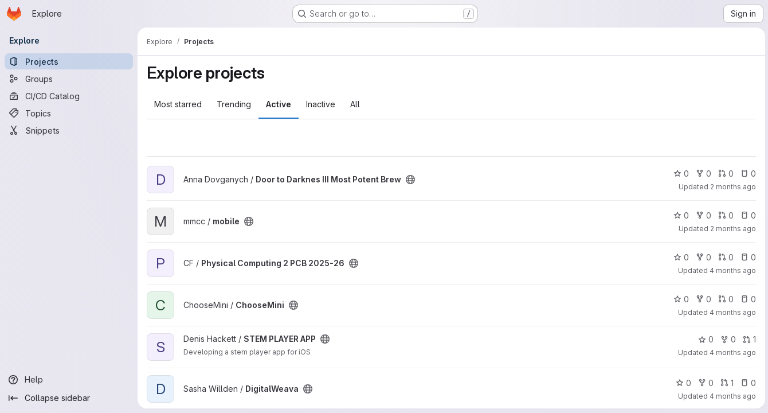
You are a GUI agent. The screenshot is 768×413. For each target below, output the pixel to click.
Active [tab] (278, 104)
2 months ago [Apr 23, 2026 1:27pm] (731, 228)
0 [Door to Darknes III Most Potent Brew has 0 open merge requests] (724, 173)
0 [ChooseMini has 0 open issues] (746, 299)
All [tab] (355, 104)
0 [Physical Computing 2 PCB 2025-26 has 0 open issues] (746, 257)
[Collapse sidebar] (69, 398)
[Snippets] (69, 130)
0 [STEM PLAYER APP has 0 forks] (726, 339)
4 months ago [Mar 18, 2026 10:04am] (731, 270)
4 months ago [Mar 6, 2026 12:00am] (731, 312)
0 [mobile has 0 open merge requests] (724, 215)
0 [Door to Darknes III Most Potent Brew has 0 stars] (679, 173)
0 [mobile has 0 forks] (702, 215)
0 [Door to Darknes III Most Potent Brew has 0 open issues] (746, 173)
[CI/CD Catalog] (69, 96)
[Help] (69, 380)
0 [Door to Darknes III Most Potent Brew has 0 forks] (702, 173)
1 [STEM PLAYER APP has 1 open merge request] (747, 339)
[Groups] (69, 79)
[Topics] (69, 113)
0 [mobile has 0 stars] (679, 215)
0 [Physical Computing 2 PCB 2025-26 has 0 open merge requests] (724, 257)
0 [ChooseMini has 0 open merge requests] (724, 299)
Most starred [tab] (178, 104)
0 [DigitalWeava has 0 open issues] (746, 383)
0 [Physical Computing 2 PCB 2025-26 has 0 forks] (702, 257)
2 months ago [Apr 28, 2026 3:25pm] (731, 186)
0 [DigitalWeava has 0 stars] (681, 383)
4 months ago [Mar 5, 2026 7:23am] (731, 396)
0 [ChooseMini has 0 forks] (702, 299)
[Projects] (69, 61)
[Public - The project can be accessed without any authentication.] (410, 179)
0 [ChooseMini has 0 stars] (679, 299)
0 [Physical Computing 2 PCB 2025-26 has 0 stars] (679, 257)
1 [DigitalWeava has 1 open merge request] (725, 383)
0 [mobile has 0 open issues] (746, 215)
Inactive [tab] (320, 104)
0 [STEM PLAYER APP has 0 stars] (704, 339)
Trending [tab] (234, 104)
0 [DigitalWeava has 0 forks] (704, 383)
